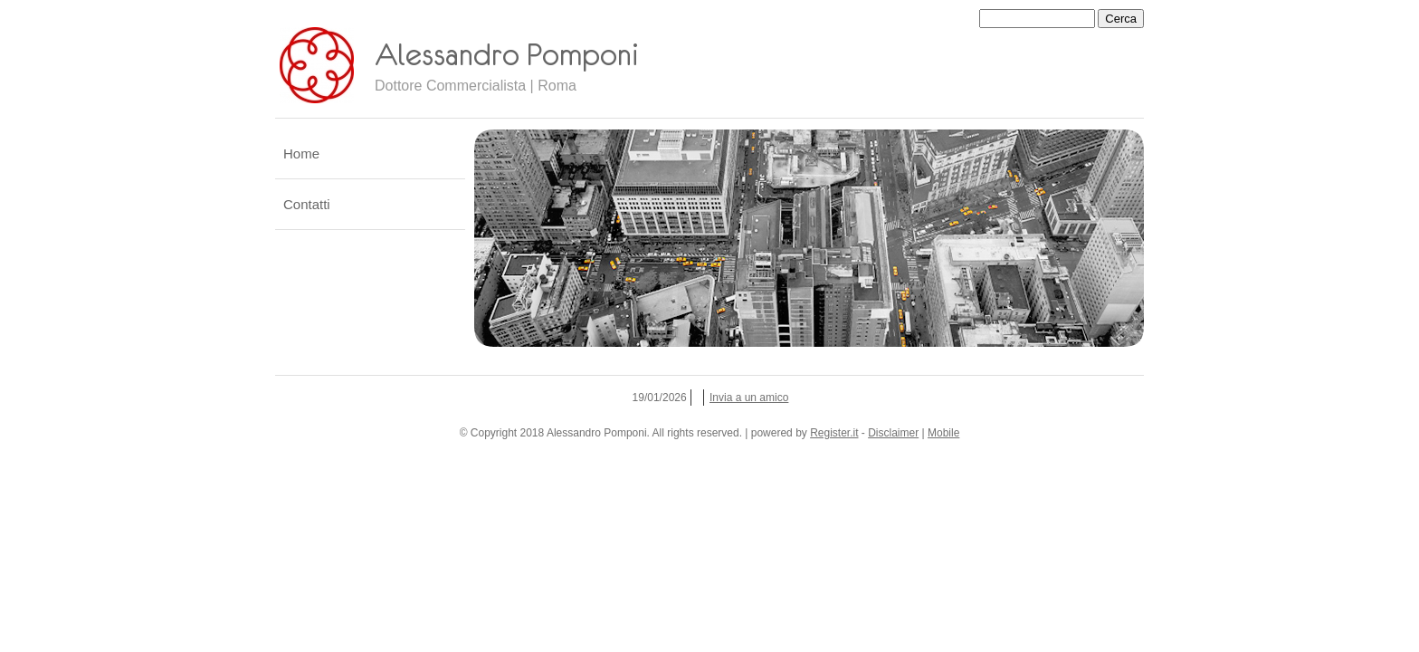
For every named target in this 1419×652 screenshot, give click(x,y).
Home (301, 153)
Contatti (306, 204)
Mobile (943, 433)
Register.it (834, 433)
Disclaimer (893, 433)
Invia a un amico (749, 397)
